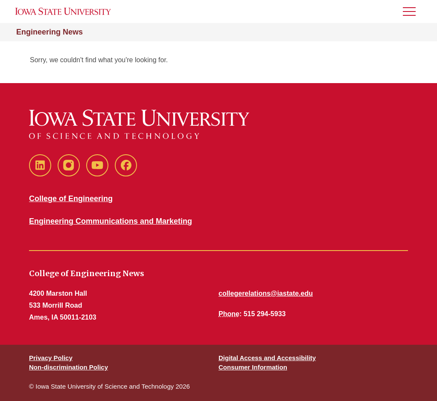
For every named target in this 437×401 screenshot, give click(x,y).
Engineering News (49, 32)
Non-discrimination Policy (68, 367)
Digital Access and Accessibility (267, 357)
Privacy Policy (51, 357)
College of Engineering (71, 198)
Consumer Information (252, 367)
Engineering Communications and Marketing (110, 221)
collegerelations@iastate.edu (265, 293)
